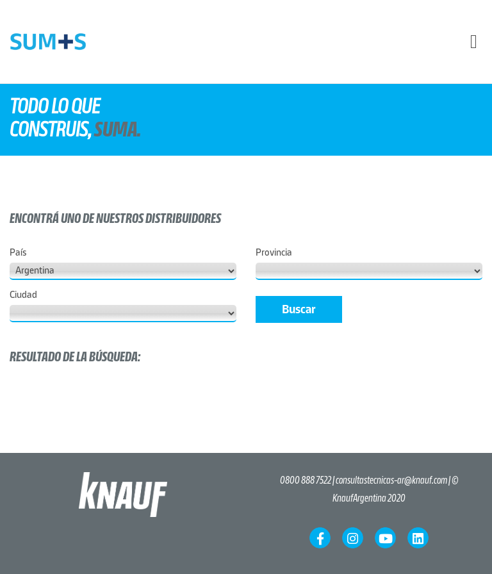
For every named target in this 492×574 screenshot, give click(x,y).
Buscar (299, 309)
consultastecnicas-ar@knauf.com (391, 481)
